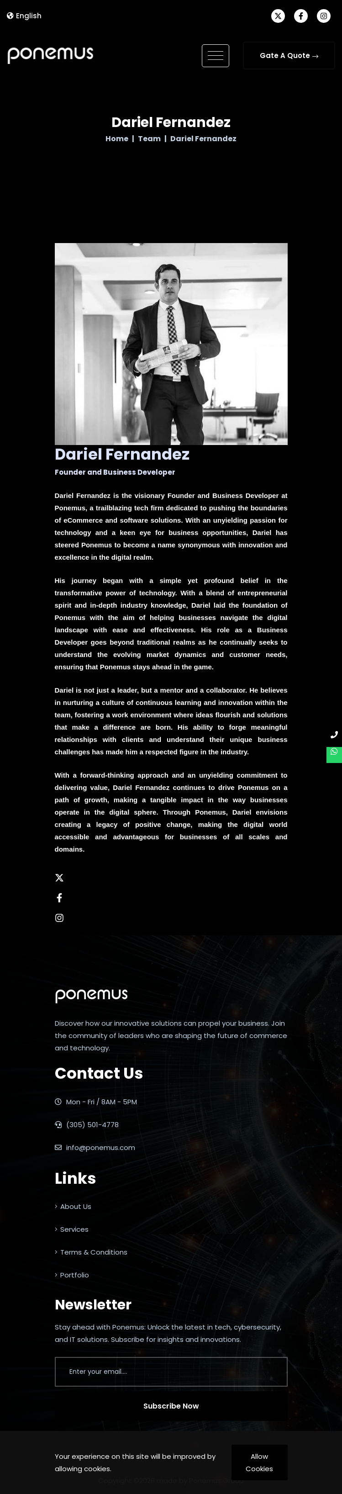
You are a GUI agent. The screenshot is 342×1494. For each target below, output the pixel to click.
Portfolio (72, 1275)
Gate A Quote (289, 55)
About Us (73, 1206)
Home (116, 139)
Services (72, 1229)
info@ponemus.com (95, 1147)
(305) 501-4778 (87, 1124)
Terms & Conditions (91, 1252)
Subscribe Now (171, 1406)
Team (149, 139)
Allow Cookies (259, 1462)
